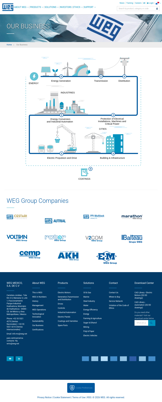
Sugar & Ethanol (90, 323)
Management (38, 305)
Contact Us (113, 292)
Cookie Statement (62, 397)
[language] (158, 3)
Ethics (76, 7)
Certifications (38, 330)
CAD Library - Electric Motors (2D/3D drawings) (143, 295)
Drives (60, 304)
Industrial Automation (67, 312)
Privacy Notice (44, 397)
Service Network (116, 301)
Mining (86, 327)
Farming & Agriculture (92, 318)
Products (35, 7)
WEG (6, 7)
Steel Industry (89, 301)
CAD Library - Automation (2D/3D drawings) (142, 305)
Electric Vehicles (90, 335)
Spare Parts (63, 325)
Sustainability (38, 321)
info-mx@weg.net (19, 334)
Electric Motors (64, 292)
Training (129, 3)
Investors (66, 7)
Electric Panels (64, 317)
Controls (61, 308)
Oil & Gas (87, 292)
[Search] (157, 9)
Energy (86, 314)
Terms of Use (78, 397)
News (122, 3)
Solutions (50, 7)
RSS (89, 397)
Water (85, 305)
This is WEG (37, 292)
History (35, 301)
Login (150, 3)
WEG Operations (39, 310)
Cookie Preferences (84, 388)
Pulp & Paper (88, 331)
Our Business (38, 325)
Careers (138, 3)
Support (88, 7)
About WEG (20, 7)
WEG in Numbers (39, 297)
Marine (86, 297)
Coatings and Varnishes (68, 321)
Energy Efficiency (90, 310)
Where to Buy (114, 297)
